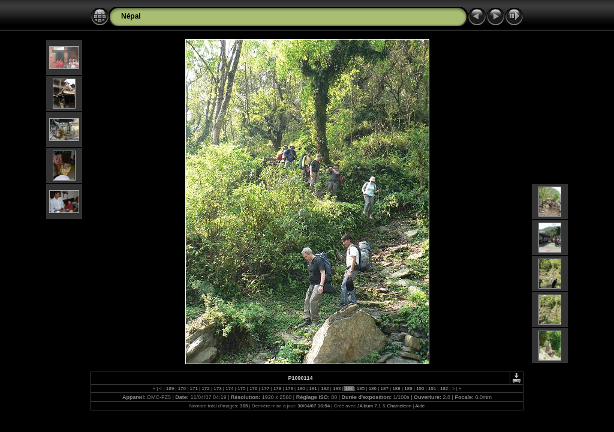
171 (193, 388)
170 (181, 388)
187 (384, 388)
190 (420, 388)
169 (170, 388)
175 (241, 388)
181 (313, 388)
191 (432, 388)
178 (277, 388)
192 (444, 388)
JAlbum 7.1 (369, 406)
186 (372, 388)
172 (205, 388)
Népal (131, 16)
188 (396, 388)
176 (253, 388)
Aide (420, 406)
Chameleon (399, 406)
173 (217, 388)
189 (408, 388)
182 (325, 388)
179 (289, 388)
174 (229, 388)
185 (361, 388)
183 (337, 388)
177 (265, 388)
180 (301, 388)
